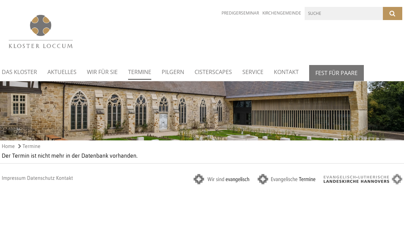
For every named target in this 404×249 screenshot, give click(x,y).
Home (8, 146)
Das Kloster (19, 72)
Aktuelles (62, 72)
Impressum (14, 178)
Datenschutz (41, 178)
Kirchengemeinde (281, 13)
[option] (202, 110)
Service (252, 72)
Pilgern (173, 72)
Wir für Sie (102, 72)
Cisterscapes (213, 72)
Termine (139, 72)
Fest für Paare (336, 73)
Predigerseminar (240, 13)
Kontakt (286, 72)
